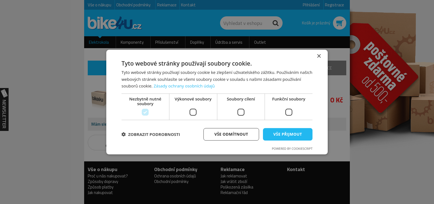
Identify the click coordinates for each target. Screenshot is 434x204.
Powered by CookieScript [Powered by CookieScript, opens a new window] (292, 148)
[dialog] (217, 102)
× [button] (319, 56)
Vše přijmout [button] (287, 134)
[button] (151, 134)
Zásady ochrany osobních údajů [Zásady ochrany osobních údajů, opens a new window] (184, 86)
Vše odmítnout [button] (231, 134)
